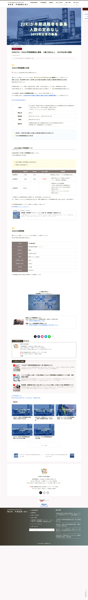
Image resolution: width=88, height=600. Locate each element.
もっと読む (44, 445)
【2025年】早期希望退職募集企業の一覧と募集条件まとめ (36, 365)
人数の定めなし (29, 397)
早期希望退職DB (34, 2)
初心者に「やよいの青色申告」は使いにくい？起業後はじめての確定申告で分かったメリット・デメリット (68, 530)
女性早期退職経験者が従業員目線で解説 (14, 509)
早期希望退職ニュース (17, 395)
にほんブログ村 (44, 506)
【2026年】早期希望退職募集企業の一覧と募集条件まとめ (68, 520)
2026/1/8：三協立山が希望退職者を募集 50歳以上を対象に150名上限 (68, 525)
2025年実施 (15, 397)
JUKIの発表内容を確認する (19, 100)
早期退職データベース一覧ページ (21, 206)
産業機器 (35, 397)
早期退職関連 (43, 2)
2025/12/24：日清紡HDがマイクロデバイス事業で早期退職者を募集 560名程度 (43, 418)
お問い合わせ (76, 2)
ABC (24, 397)
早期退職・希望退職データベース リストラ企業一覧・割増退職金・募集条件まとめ (42, 520)
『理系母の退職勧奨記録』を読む (36, 320)
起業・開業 (67, 2)
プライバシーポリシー (36, 524)
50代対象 (20, 397)
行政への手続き (59, 2)
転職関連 (51, 2)
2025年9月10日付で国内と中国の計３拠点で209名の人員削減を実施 (39, 95)
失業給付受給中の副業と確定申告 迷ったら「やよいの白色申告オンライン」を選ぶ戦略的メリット (68, 515)
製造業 (38, 397)
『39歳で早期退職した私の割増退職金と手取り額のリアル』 (43, 325)
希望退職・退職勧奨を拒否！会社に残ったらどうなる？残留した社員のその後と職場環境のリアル (46, 385)
